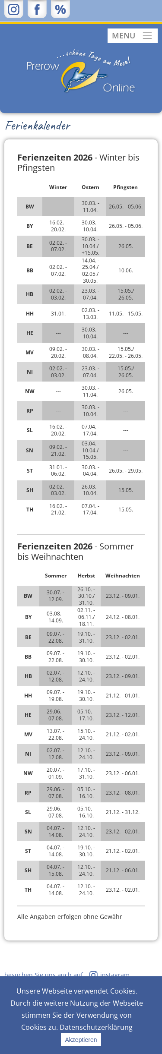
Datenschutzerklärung (96, 1027)
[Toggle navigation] (133, 35)
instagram (115, 975)
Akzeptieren (81, 1039)
